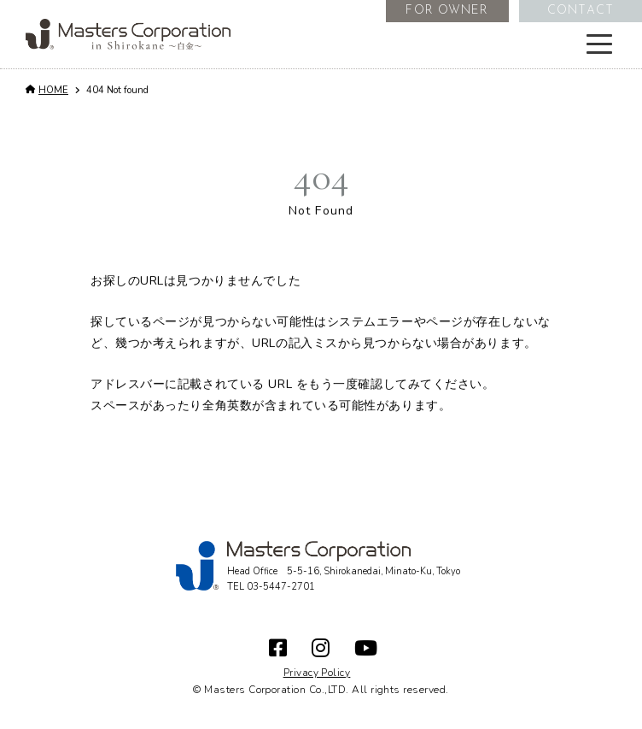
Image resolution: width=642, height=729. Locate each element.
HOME (53, 90)
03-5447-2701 (281, 586)
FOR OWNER (447, 10)
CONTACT (580, 10)
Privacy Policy (317, 672)
